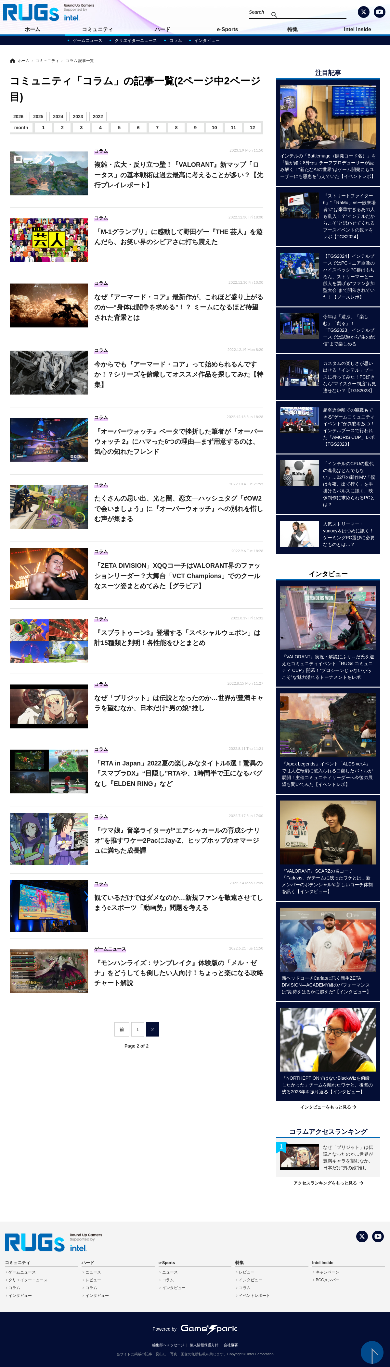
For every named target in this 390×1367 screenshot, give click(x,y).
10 (214, 127)
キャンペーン (327, 1272)
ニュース (93, 1272)
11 (233, 127)
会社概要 (231, 1345)
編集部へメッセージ (168, 1345)
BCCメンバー (328, 1280)
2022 (98, 116)
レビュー (93, 1280)
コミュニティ (97, 29)
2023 (78, 116)
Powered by (194, 1329)
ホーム (32, 29)
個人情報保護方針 (204, 1345)
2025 (38, 116)
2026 (18, 116)
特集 (292, 29)
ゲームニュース (87, 40)
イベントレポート (254, 1295)
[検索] (300, 15)
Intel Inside (357, 29)
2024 (58, 116)
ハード (162, 29)
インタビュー (207, 40)
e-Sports (227, 29)
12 (252, 127)
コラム (175, 40)
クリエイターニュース (136, 40)
